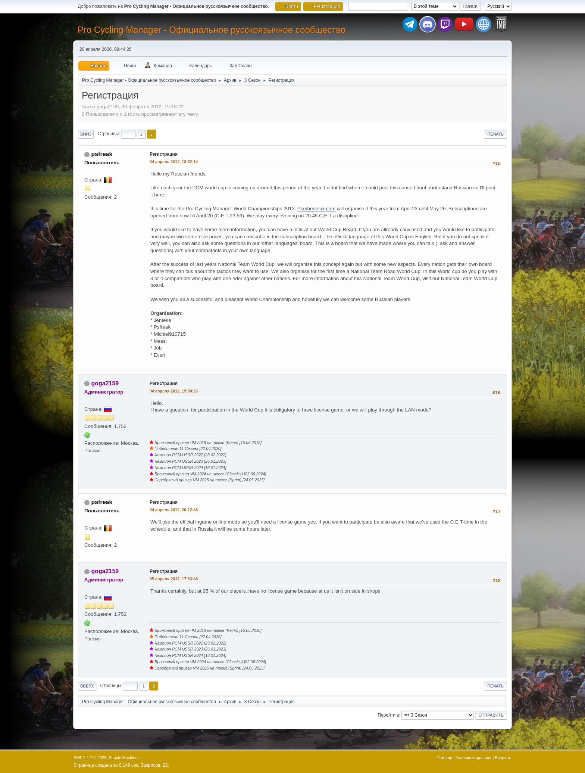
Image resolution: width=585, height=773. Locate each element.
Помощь (444, 757)
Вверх (87, 686)
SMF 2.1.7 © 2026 (90, 757)
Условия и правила (473, 757)
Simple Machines (124, 757)
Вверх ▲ (503, 757)
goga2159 (105, 383)
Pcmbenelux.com (316, 208)
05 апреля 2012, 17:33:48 (174, 579)
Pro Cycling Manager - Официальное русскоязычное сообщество (211, 30)
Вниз (85, 134)
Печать (495, 134)
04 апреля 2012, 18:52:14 (174, 161)
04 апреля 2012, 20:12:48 (174, 509)
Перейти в (388, 715)
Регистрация (164, 154)
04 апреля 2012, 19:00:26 (174, 391)
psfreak (101, 154)
